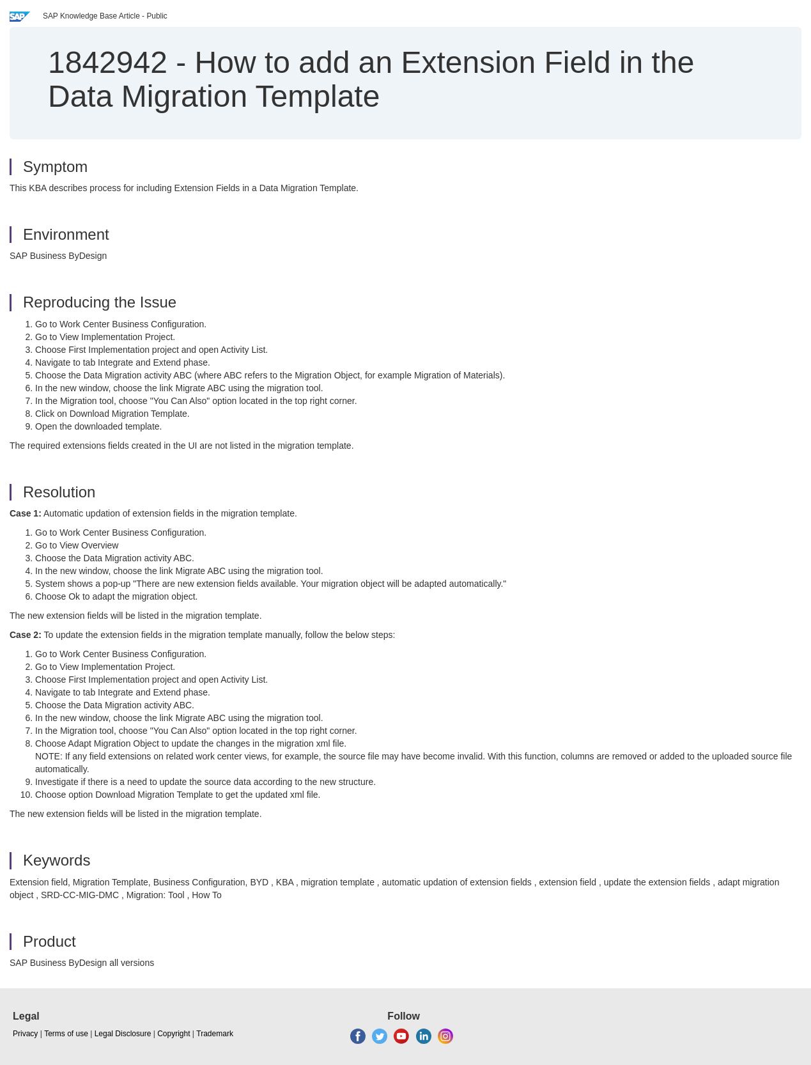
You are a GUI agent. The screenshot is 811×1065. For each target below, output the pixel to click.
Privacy (25, 1033)
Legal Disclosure (123, 1033)
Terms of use (66, 1033)
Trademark (214, 1033)
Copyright (173, 1033)
